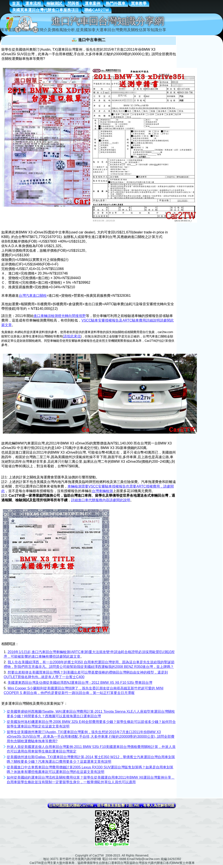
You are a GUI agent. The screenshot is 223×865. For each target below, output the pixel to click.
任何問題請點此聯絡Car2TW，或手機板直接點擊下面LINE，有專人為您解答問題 (111, 805)
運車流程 (33, 3)
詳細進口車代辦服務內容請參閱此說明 (100, 500)
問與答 (73, 3)
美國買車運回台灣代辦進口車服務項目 (45, 10)
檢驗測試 (54, 3)
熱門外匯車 (115, 3)
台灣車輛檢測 (102, 491)
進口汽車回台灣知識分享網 (107, 21)
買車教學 (139, 3)
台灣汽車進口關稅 (33, 295)
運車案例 (92, 3)
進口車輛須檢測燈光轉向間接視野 (60, 316)
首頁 (16, 3)
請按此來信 (72, 336)
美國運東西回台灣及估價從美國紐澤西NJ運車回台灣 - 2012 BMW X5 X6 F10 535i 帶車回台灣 (80, 682)
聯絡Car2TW (96, 10)
